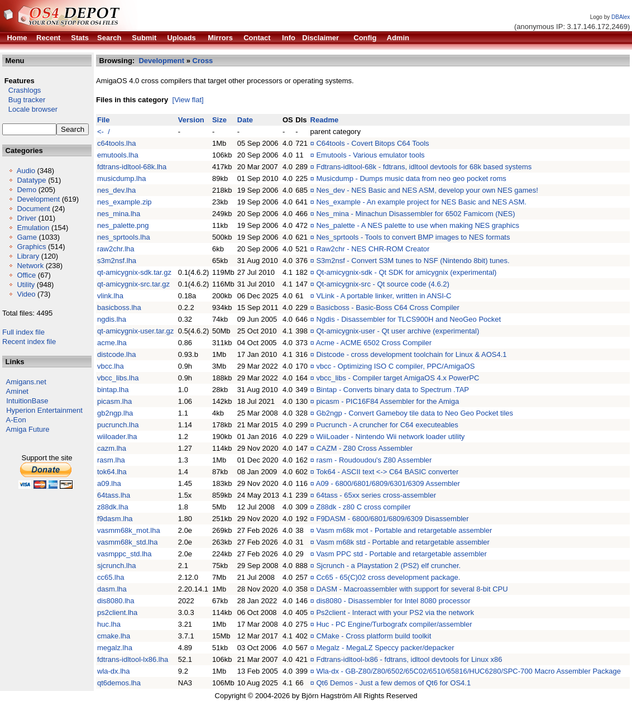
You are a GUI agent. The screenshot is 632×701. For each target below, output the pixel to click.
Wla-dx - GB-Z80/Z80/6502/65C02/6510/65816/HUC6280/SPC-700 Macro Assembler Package (468, 671)
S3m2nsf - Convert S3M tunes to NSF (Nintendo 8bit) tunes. (412, 260)
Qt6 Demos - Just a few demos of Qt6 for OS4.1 (393, 683)
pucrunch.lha (117, 425)
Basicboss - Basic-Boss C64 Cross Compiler (387, 307)
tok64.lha (112, 472)
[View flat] (188, 100)
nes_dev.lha (116, 190)
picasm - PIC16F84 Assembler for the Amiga (387, 401)
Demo (26, 189)
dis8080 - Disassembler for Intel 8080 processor (393, 601)
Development (38, 199)
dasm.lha (112, 589)
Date (245, 120)
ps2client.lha (117, 612)
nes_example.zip (124, 202)
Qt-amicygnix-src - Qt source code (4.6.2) (382, 284)
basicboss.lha (119, 307)
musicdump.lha (121, 178)
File (103, 120)
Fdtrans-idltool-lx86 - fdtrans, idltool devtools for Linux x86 (409, 659)
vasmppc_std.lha (124, 554)
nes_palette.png (123, 225)
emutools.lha (117, 155)
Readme (324, 120)
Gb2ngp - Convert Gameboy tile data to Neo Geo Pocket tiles (414, 413)
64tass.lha (113, 495)
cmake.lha (113, 636)
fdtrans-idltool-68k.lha (131, 167)
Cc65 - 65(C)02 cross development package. (388, 577)
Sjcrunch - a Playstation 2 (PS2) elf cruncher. (388, 565)
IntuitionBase (27, 401)
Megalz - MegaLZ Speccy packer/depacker (385, 647)
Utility (26, 284)
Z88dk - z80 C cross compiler (363, 507)
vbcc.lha (110, 366)
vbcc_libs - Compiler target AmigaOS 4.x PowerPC (397, 378)
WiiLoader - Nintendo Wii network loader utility (390, 436)
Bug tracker (23, 100)
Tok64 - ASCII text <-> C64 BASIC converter (387, 472)
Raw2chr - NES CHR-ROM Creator (372, 249)
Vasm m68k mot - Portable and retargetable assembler (404, 530)
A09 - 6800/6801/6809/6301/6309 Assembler (388, 483)
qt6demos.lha (119, 683)
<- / (103, 131)
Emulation (33, 227)
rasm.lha (111, 460)
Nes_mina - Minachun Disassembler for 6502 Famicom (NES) (415, 213)
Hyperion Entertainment (44, 410)
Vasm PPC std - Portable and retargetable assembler (401, 554)
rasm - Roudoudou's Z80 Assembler (374, 460)
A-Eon (16, 420)
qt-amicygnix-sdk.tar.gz (134, 272)
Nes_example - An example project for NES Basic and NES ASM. (421, 202)
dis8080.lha (116, 601)
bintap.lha (112, 389)
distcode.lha (116, 354)
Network (30, 265)
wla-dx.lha (113, 671)
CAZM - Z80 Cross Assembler (364, 448)
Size (219, 120)
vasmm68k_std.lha (127, 542)
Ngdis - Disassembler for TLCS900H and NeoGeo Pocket (408, 319)
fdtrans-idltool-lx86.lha (132, 659)
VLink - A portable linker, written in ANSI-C (383, 296)
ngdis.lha (111, 319)
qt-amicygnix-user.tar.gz (135, 331)
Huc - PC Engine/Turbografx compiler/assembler (394, 624)
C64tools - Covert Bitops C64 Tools (372, 143)
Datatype (31, 180)
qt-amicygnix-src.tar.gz (133, 284)
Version (191, 120)
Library (28, 256)
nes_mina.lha (118, 213)
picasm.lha (114, 401)
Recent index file (29, 341)
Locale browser (30, 109)
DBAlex (620, 17)
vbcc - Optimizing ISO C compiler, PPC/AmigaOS (395, 366)
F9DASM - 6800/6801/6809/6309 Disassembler (392, 518)
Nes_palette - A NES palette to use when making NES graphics (417, 225)
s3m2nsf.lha (116, 260)
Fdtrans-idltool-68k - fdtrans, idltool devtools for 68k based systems (424, 167)
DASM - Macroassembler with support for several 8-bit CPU (411, 589)
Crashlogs (21, 90)
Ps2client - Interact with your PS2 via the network (395, 612)
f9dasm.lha (115, 518)
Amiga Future (28, 429)
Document (33, 208)
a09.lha (109, 483)
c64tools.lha (116, 143)
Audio (26, 170)
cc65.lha (110, 577)
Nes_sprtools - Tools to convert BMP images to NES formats (413, 237)
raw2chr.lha (115, 249)
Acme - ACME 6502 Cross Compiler (374, 342)
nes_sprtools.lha (123, 237)
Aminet (17, 391)
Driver (26, 218)
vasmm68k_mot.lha (128, 530)
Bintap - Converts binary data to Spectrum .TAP (392, 389)
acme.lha (112, 342)
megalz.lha (114, 647)
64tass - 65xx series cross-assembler (376, 495)
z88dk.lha (112, 507)
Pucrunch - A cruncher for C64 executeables (387, 425)
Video (26, 294)
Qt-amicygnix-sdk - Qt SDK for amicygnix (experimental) (406, 272)
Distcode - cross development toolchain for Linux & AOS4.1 (411, 354)
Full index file (23, 332)
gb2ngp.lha (115, 413)
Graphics (31, 246)
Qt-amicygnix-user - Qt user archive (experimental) (397, 331)
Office (26, 275)
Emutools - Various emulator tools (370, 155)
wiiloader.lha (117, 436)
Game (26, 237)
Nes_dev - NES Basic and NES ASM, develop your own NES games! (427, 190)
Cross (203, 60)
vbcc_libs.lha (117, 378)
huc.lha (109, 624)
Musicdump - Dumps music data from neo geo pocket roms (411, 178)
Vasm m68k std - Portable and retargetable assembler (402, 542)
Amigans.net (26, 382)
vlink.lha (110, 296)
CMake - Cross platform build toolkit (373, 636)
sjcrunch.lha (116, 565)
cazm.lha (111, 448)
